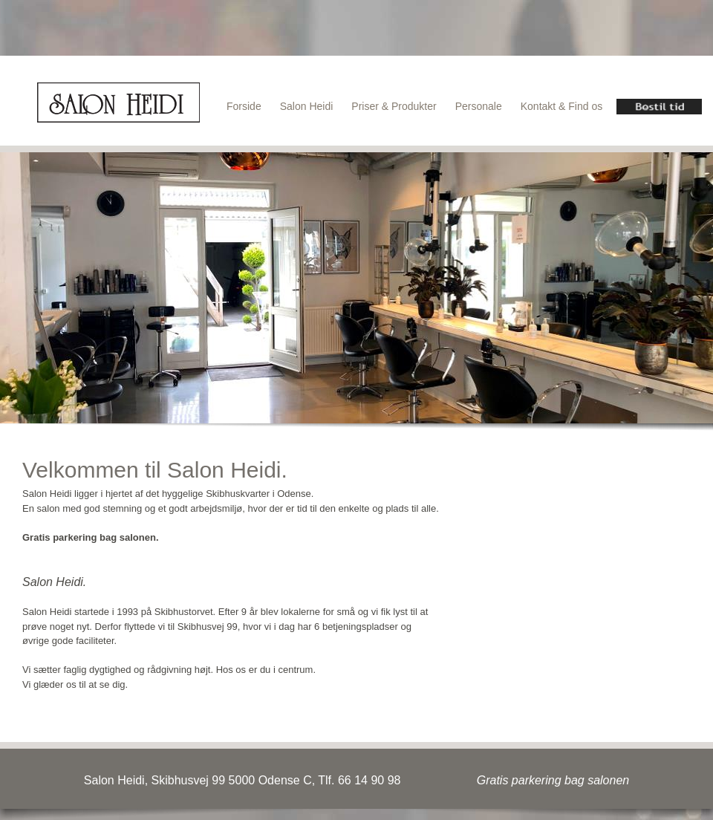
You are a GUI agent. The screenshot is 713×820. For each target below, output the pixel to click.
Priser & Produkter (393, 106)
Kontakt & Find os (562, 106)
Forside (244, 106)
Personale (478, 106)
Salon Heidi (306, 106)
